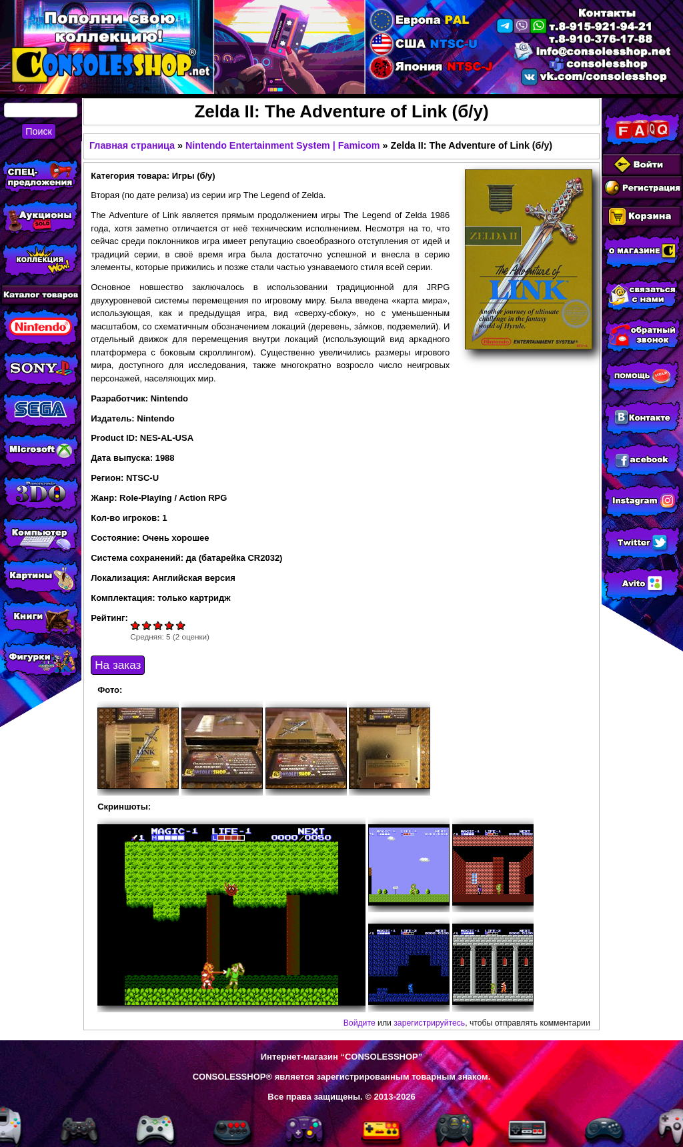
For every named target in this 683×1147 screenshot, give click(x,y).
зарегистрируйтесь (429, 1023)
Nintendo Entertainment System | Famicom (282, 145)
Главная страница (132, 145)
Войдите (360, 1023)
